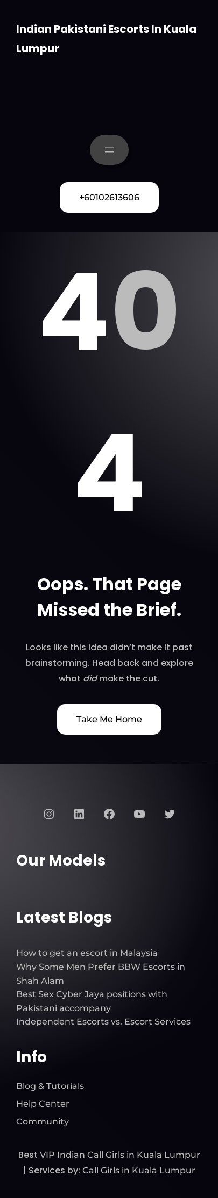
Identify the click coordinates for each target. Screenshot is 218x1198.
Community (42, 1121)
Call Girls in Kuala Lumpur (138, 1170)
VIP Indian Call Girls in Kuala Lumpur (120, 1155)
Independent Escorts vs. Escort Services (103, 1022)
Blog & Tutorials (50, 1086)
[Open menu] (109, 149)
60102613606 (109, 197)
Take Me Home (109, 719)
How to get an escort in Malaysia (87, 953)
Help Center (42, 1104)
